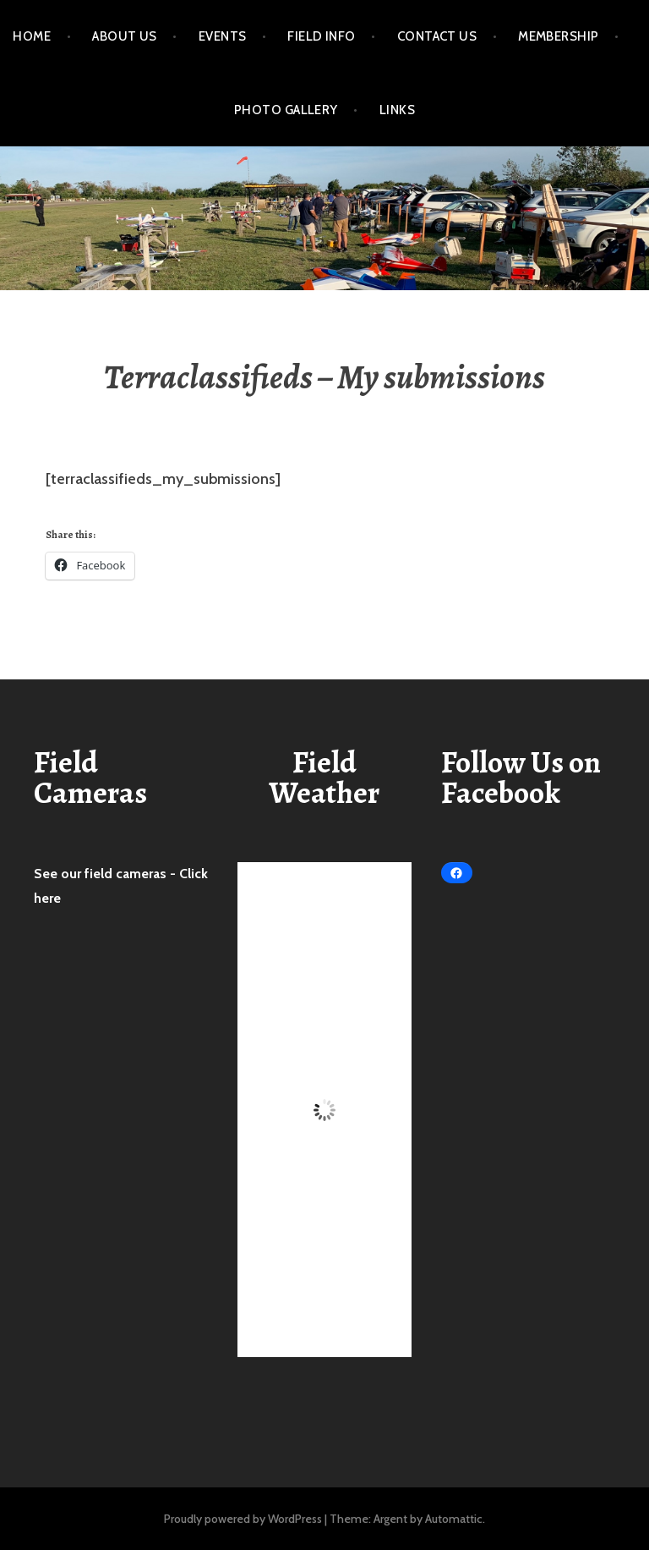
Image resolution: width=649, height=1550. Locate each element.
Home (32, 36)
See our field (75, 874)
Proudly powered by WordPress (243, 1518)
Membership (558, 36)
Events (223, 36)
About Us (124, 36)
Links (397, 110)
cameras (143, 874)
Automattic (454, 1518)
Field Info (321, 36)
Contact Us (437, 36)
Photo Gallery (286, 110)
